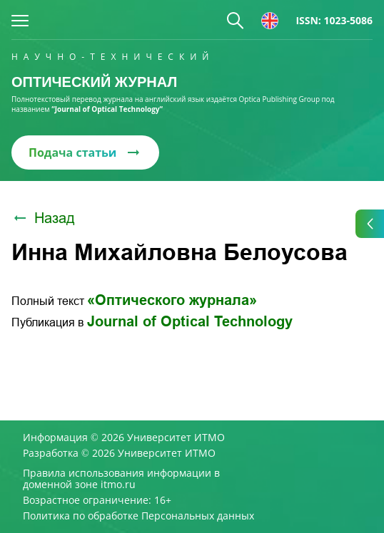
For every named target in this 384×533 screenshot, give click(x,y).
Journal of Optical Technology (190, 321)
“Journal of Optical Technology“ (107, 109)
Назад (43, 218)
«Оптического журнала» (172, 300)
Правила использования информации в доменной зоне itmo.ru (121, 478)
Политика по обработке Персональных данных (138, 516)
